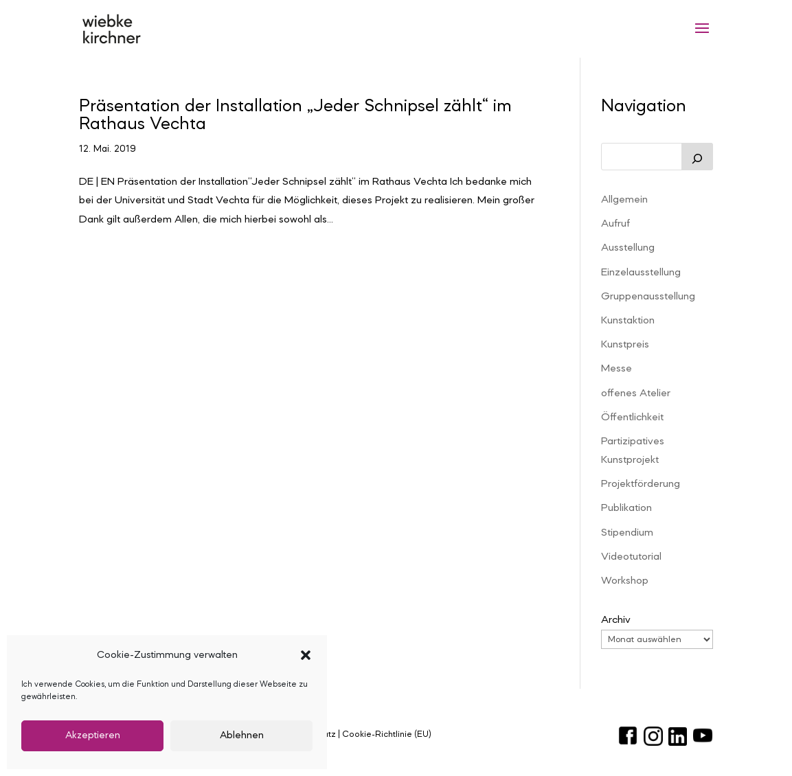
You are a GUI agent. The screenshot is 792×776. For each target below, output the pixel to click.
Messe (616, 368)
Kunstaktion (628, 320)
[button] (306, 655)
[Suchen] (697, 156)
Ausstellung (628, 247)
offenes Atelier (635, 393)
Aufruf (615, 223)
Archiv (616, 620)
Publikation (626, 508)
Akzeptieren (92, 736)
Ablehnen (242, 736)
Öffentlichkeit (632, 417)
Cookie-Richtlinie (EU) (386, 734)
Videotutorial (631, 556)
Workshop (624, 580)
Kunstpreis (625, 344)
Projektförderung (640, 484)
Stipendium (627, 532)
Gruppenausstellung (648, 296)
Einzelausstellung (641, 272)
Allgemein (624, 199)
